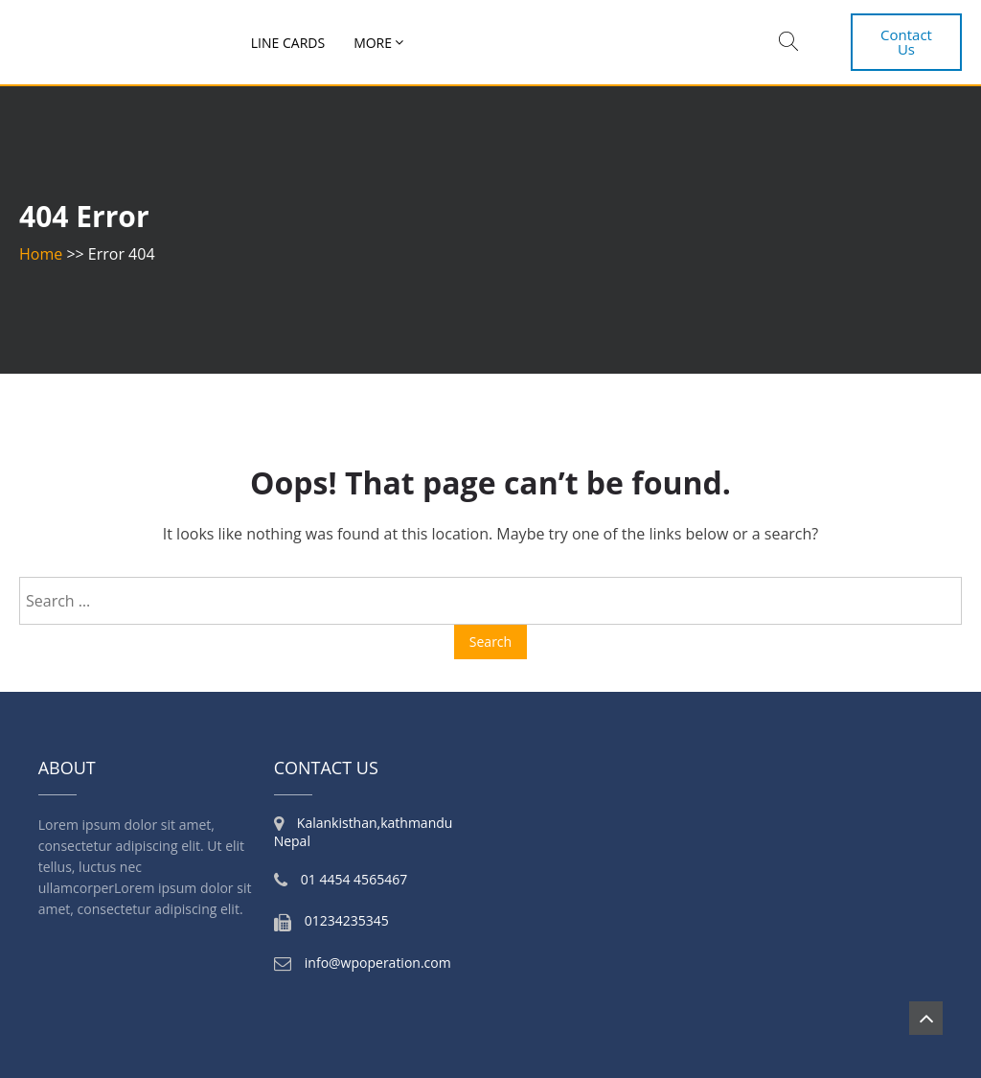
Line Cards (288, 43)
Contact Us (906, 41)
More (373, 43)
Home (40, 253)
